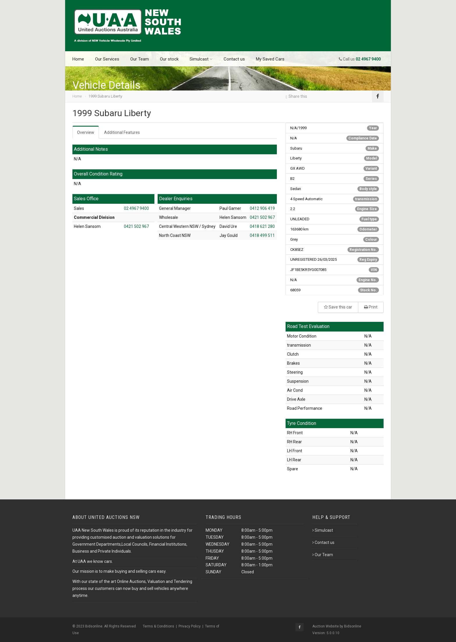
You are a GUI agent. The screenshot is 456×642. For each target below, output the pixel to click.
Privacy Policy (190, 626)
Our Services (107, 59)
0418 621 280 (262, 226)
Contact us (234, 59)
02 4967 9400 (136, 208)
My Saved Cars (270, 59)
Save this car (338, 307)
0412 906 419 (262, 208)
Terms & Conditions (158, 626)
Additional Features (122, 132)
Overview (85, 132)
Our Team (139, 59)
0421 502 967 (136, 226)
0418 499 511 (262, 235)
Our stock (169, 59)
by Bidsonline (350, 626)
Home (78, 59)
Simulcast (201, 59)
